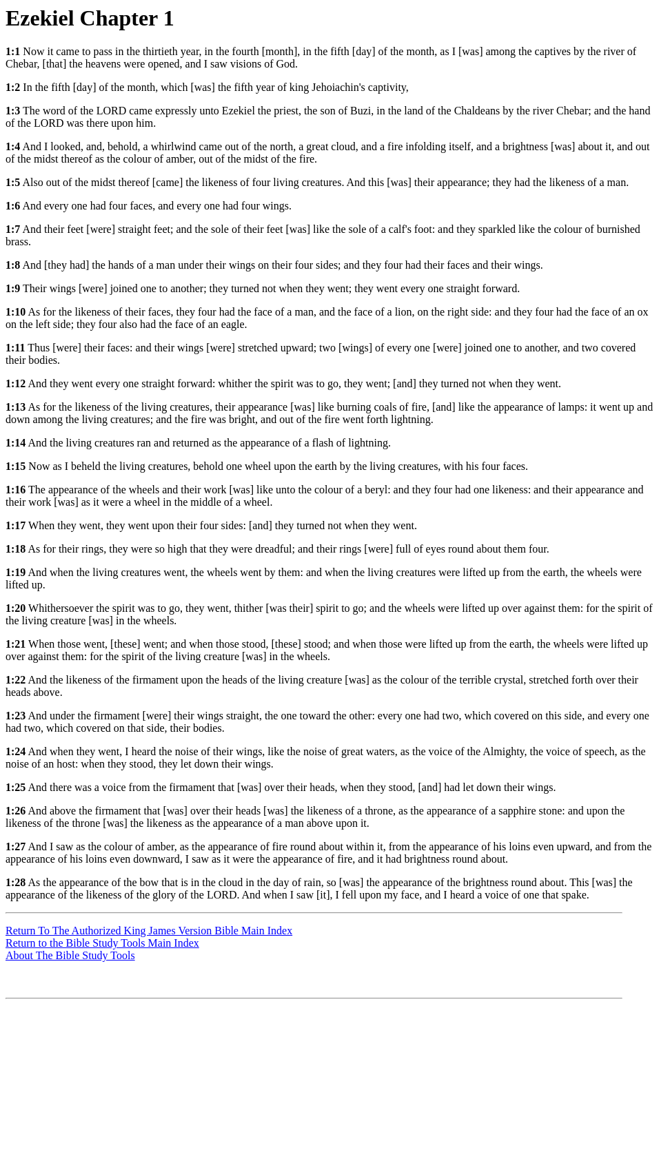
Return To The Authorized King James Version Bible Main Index (149, 930)
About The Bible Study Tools (70, 955)
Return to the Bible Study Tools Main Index (102, 943)
